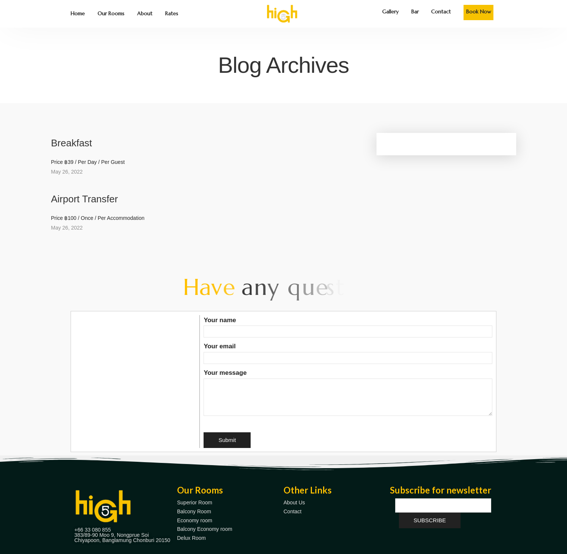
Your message (348, 393)
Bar (415, 11)
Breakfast (71, 143)
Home (78, 13)
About (144, 13)
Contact (441, 11)
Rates (171, 13)
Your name (348, 326)
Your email (348, 352)
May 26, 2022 (67, 172)
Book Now (478, 11)
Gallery (390, 11)
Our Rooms (110, 13)
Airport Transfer (84, 199)
